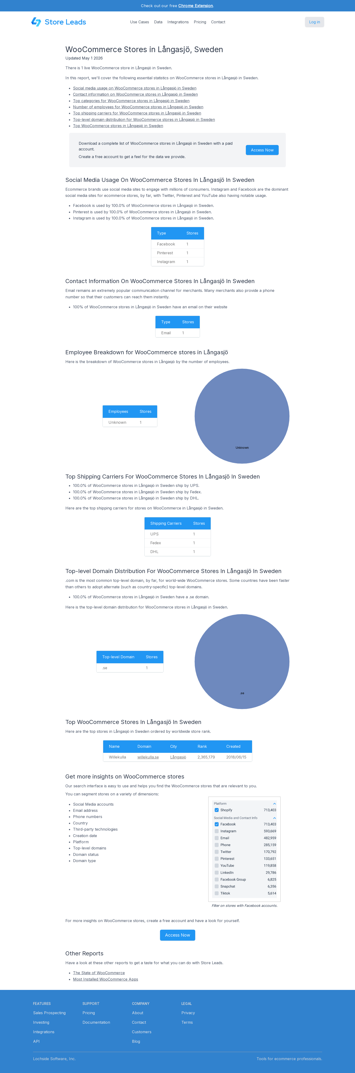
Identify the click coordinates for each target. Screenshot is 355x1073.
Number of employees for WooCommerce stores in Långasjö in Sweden (138, 107)
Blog (136, 1041)
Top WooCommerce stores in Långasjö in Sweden (118, 125)
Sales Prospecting (49, 1012)
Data (158, 22)
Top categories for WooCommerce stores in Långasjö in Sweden (131, 100)
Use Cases (139, 22)
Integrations (178, 22)
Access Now (262, 150)
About (137, 1012)
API (36, 1041)
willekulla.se (148, 757)
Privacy (188, 1012)
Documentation (96, 1022)
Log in (314, 22)
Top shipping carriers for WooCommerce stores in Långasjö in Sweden (137, 113)
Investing (41, 1022)
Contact (218, 22)
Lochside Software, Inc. (54, 1058)
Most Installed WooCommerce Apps (105, 979)
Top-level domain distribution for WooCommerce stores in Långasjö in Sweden (144, 119)
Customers (141, 1031)
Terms (187, 1022)
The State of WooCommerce (99, 972)
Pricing (200, 22)
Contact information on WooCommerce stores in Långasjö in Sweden (135, 94)
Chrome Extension (195, 5)
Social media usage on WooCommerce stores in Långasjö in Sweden (134, 88)
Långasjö (178, 757)
